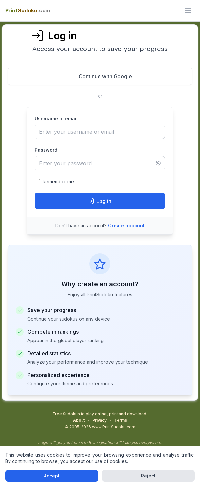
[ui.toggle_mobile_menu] (188, 10)
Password (46, 150)
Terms (120, 420)
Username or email (56, 118)
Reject (148, 475)
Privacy (99, 420)
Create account (126, 225)
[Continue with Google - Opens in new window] (100, 76)
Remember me (58, 181)
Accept (52, 475)
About (79, 420)
